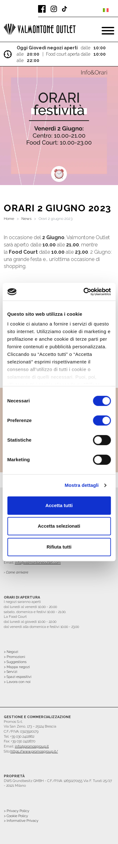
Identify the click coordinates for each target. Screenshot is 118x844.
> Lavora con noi (17, 682)
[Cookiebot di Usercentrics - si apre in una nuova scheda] (84, 292)
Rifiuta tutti (59, 546)
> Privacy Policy (16, 811)
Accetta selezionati (59, 526)
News (26, 218)
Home (9, 218)
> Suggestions (15, 662)
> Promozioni (14, 657)
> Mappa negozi (17, 667)
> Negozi (11, 652)
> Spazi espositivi (17, 677)
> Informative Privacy (21, 821)
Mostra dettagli (81, 485)
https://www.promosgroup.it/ (34, 751)
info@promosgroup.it (32, 746)
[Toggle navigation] (108, 31)
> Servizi (10, 672)
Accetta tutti (59, 505)
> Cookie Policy (16, 816)
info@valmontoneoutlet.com (38, 563)
